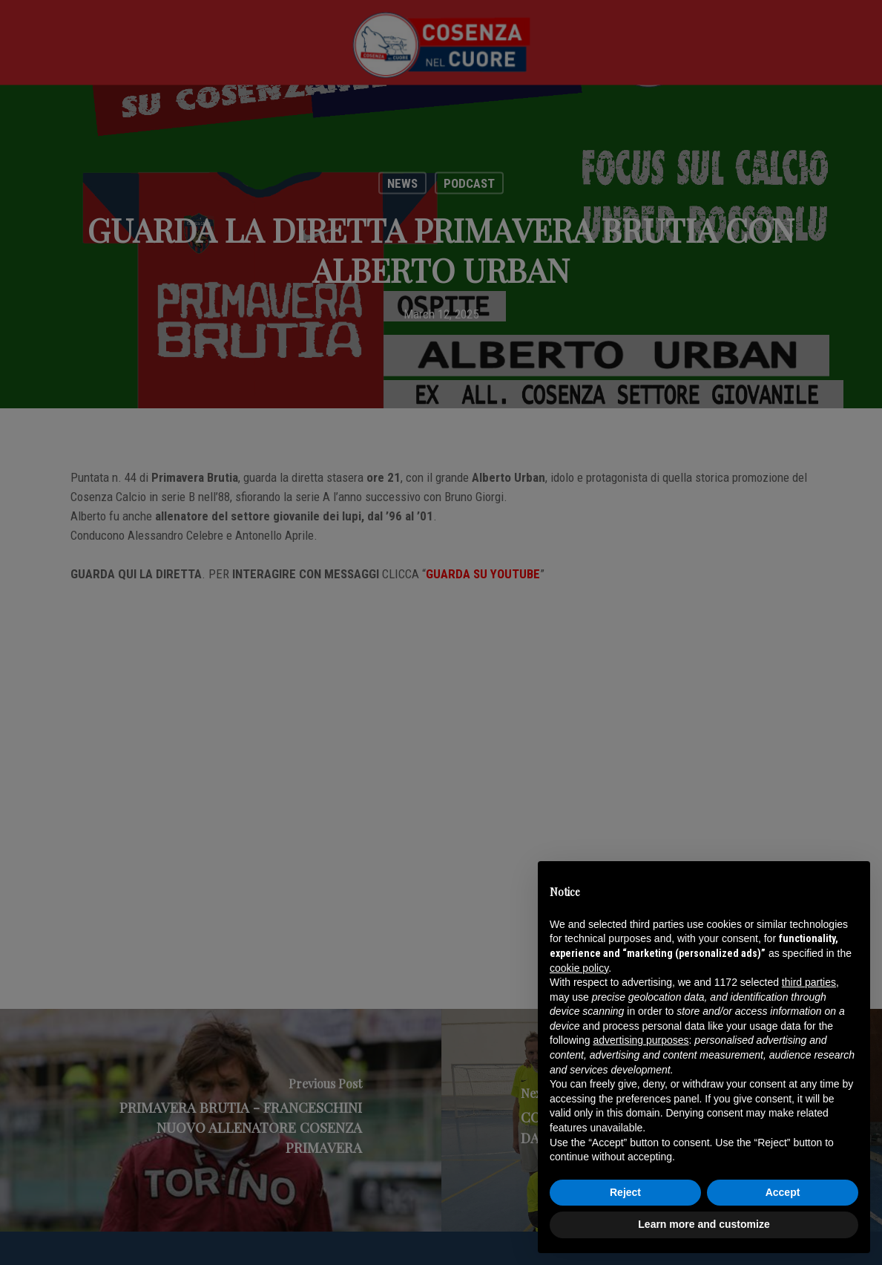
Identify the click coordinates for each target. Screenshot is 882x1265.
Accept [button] (783, 1192)
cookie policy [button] (579, 968)
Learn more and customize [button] (703, 1224)
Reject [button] (625, 1192)
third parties (809, 982)
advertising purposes (640, 1040)
